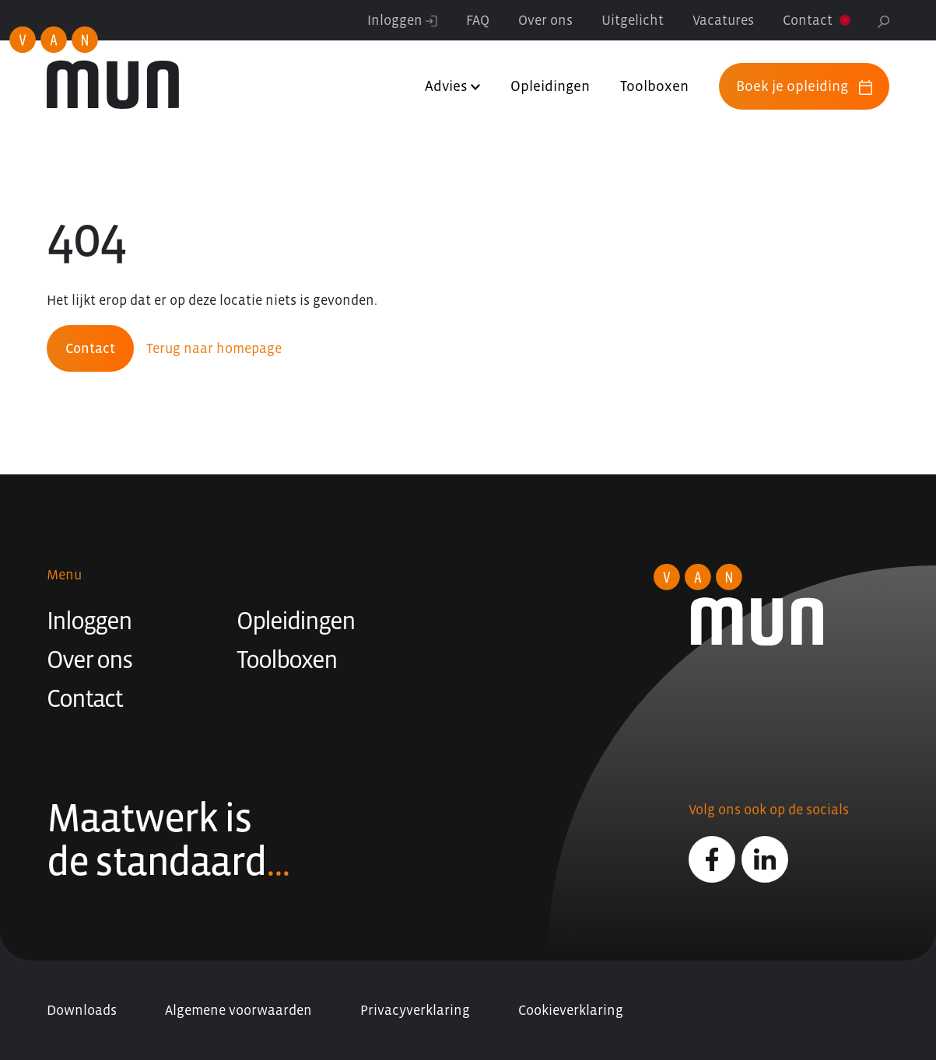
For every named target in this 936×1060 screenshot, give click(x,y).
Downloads (82, 1010)
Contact (808, 20)
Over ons (545, 20)
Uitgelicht (632, 20)
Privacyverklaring (415, 1010)
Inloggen (401, 20)
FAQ (477, 20)
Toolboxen (654, 86)
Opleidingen (550, 86)
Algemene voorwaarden (238, 1010)
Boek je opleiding (804, 86)
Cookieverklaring (570, 1010)
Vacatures (723, 20)
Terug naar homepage (214, 348)
